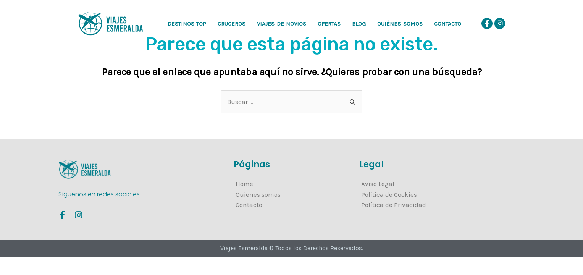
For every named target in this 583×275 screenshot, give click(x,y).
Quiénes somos (400, 23)
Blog (359, 23)
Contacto (447, 23)
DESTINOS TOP (187, 23)
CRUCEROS (231, 23)
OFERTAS (329, 23)
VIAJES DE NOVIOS (281, 23)
